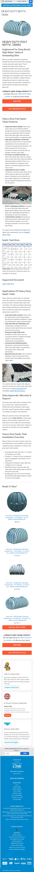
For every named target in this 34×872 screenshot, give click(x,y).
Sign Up (24, 1)
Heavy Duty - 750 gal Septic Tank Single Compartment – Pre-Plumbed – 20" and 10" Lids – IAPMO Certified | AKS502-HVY (17, 584)
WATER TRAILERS (17, 789)
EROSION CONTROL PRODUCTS (17, 837)
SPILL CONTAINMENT (17, 795)
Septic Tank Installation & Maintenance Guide (17, 819)
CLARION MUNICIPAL (17, 841)
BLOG (17, 785)
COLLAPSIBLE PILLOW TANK (17, 839)
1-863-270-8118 (23, 94)
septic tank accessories (17, 391)
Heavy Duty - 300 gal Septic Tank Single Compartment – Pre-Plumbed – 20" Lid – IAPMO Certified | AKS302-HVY (17, 517)
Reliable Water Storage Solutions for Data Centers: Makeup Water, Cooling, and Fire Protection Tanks (17, 812)
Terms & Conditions (17, 778)
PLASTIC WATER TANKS (17, 845)
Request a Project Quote (11, 687)
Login (19, 1)
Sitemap (18, 870)
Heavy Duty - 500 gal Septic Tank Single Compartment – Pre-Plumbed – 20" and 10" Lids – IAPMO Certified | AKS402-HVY (17, 551)
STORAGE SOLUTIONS (17, 797)
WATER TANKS (17, 787)
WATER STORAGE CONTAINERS (17, 849)
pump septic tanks (18, 388)
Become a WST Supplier (11, 742)
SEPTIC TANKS (17, 791)
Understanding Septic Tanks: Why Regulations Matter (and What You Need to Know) (17, 816)
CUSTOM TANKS (17, 799)
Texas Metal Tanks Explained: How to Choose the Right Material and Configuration (17, 809)
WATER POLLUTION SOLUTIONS (17, 847)
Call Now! (7, 715)
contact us (9, 96)
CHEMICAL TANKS (17, 793)
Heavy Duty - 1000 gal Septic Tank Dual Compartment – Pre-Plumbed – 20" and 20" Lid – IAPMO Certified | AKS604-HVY (17, 618)
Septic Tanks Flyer (8, 284)
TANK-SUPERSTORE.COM (17, 843)
